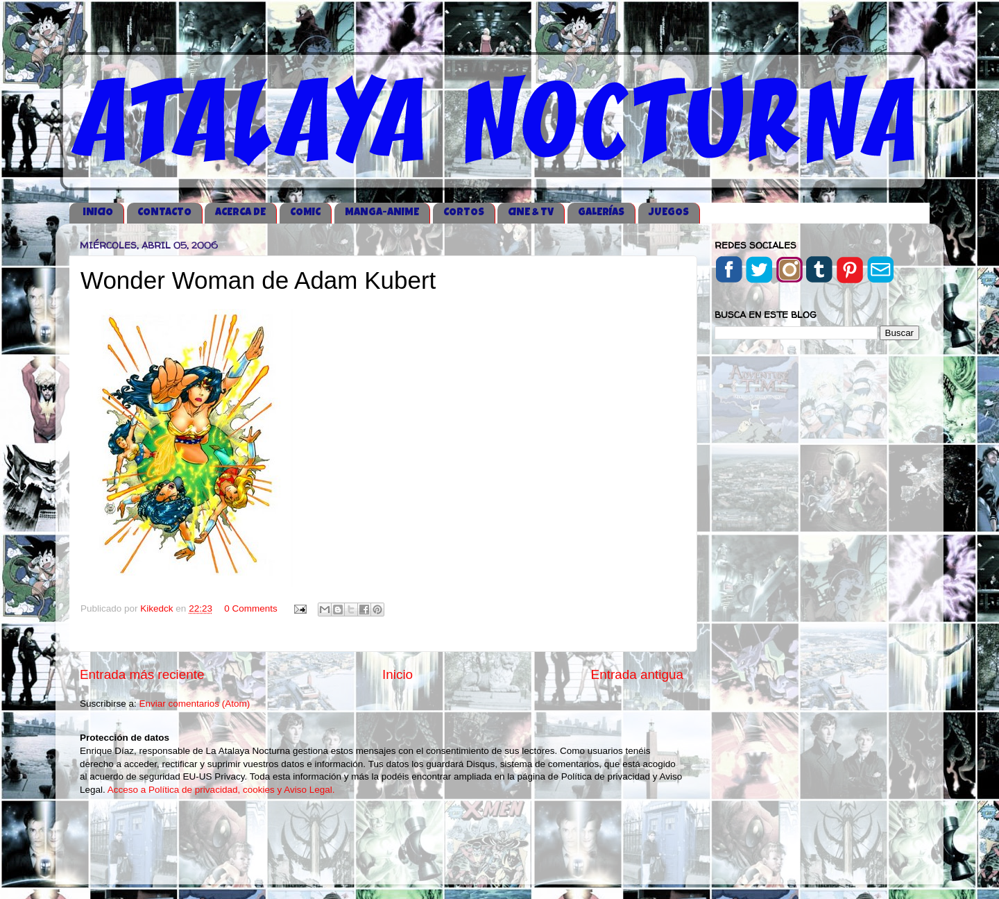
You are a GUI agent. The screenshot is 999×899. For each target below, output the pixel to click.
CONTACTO (164, 213)
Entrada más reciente (142, 674)
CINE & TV (531, 213)
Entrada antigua (637, 674)
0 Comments (251, 608)
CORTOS (463, 213)
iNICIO (98, 213)
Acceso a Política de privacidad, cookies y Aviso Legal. (221, 789)
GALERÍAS (601, 213)
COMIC (305, 213)
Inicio (397, 674)
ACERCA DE (240, 213)
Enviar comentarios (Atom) (194, 703)
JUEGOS (669, 213)
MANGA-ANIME (382, 213)
